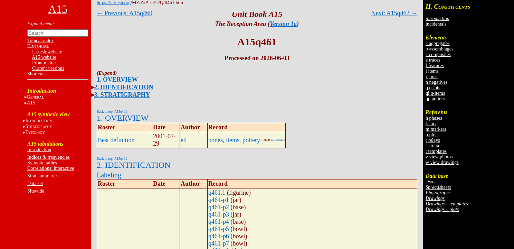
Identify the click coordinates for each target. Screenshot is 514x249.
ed (184, 140)
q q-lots (433, 87)
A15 (31, 102)
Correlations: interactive (50, 168)
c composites (438, 54)
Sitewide (35, 191)
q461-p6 (218, 236)
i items (432, 71)
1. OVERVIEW (117, 79)
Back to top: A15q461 (112, 111)
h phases (434, 118)
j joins (432, 76)
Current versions (48, 68)
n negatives (436, 82)
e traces (433, 60)
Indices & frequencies (48, 157)
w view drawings (442, 162)
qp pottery (435, 98)
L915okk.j (277, 139)
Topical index (40, 40)
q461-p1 (218, 199)
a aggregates (438, 43)
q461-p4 (218, 221)
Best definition (116, 140)
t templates (436, 151)
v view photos (439, 156)
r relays (433, 140)
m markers (436, 129)
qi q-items (435, 93)
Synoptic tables (42, 162)
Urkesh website (47, 51)
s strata (432, 145)
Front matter (44, 62)
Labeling (109, 175)
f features (435, 65)
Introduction (39, 149)
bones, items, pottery (234, 140)
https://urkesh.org (114, 2)
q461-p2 (218, 207)
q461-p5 (218, 228)
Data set (35, 183)
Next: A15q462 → (394, 13)
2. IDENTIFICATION (123, 87)
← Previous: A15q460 (124, 13)
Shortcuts (36, 73)
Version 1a (283, 23)
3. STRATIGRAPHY (122, 94)
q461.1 (217, 192)
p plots (432, 134)
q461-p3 (218, 214)
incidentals (436, 24)
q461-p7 (218, 243)
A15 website (44, 57)
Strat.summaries (43, 175)
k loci (431, 123)
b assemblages (439, 49)
